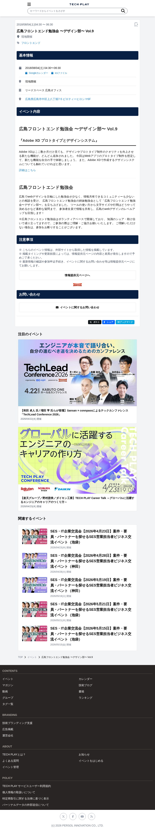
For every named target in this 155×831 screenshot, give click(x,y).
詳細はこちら (27, 170)
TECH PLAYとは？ (14, 754)
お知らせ (84, 754)
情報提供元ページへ (77, 275)
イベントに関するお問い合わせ (77, 307)
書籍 (81, 691)
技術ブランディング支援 (17, 723)
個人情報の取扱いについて (18, 792)
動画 (5, 691)
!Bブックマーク (125, 322)
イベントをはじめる (91, 760)
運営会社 (7, 735)
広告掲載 (7, 729)
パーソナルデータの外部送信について (25, 804)
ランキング (85, 697)
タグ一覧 (7, 704)
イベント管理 (10, 767)
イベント (32, 657)
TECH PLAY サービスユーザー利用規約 (26, 786)
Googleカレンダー (36, 73)
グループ (7, 697)
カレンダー (85, 678)
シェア (108, 322)
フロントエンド (31, 42)
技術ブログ (85, 685)
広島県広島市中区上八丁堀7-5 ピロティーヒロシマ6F (58, 99)
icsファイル (59, 73)
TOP (20, 657)
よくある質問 (10, 760)
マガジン (7, 685)
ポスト (95, 322)
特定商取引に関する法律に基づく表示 (25, 798)
